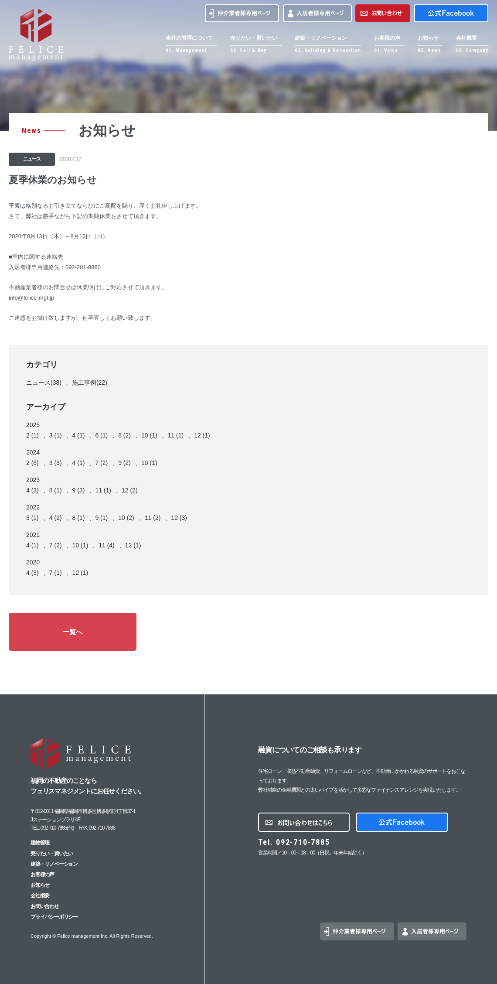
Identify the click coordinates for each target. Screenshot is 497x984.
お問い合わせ (45, 906)
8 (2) (124, 435)
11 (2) (153, 517)
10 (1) (149, 435)
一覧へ (72, 632)
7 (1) (55, 572)
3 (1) (55, 435)
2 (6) (32, 462)
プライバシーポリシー (54, 917)
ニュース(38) (43, 382)
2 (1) (32, 435)
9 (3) (78, 490)
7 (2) (101, 462)
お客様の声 (42, 874)
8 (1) (55, 490)
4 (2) (55, 517)
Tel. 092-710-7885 (294, 842)
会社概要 (40, 895)
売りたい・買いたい (52, 854)
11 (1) (176, 435)
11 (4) (107, 545)
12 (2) (130, 490)
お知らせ (40, 885)
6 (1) (101, 435)
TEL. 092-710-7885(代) (52, 828)
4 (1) (78, 435)
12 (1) (202, 435)
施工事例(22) (89, 382)
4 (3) (32, 490)
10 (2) (126, 517)
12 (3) (179, 517)
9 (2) (124, 462)
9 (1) (101, 517)
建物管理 (40, 843)
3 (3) (55, 462)
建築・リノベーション (54, 864)
